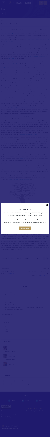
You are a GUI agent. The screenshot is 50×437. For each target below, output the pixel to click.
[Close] (47, 205)
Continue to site (25, 228)
